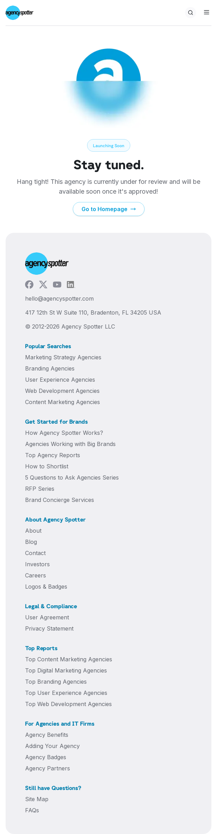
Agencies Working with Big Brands (70, 443)
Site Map (36, 799)
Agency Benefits (46, 734)
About (33, 530)
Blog (31, 541)
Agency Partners (47, 768)
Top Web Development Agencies (68, 703)
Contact (35, 552)
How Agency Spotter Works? (64, 432)
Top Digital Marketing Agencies (66, 670)
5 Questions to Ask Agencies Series (72, 477)
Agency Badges (45, 757)
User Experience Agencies (60, 379)
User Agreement (47, 617)
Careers (35, 575)
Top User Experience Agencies (66, 692)
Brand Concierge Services (59, 499)
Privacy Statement (49, 628)
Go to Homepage (109, 209)
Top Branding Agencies (56, 681)
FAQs (32, 810)
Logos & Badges (46, 586)
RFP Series (39, 488)
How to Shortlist (46, 466)
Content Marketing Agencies (62, 401)
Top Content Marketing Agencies (68, 659)
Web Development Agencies (62, 390)
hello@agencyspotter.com (59, 298)
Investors (37, 564)
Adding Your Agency (52, 745)
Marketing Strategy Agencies (63, 357)
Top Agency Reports (52, 455)
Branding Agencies (50, 368)
